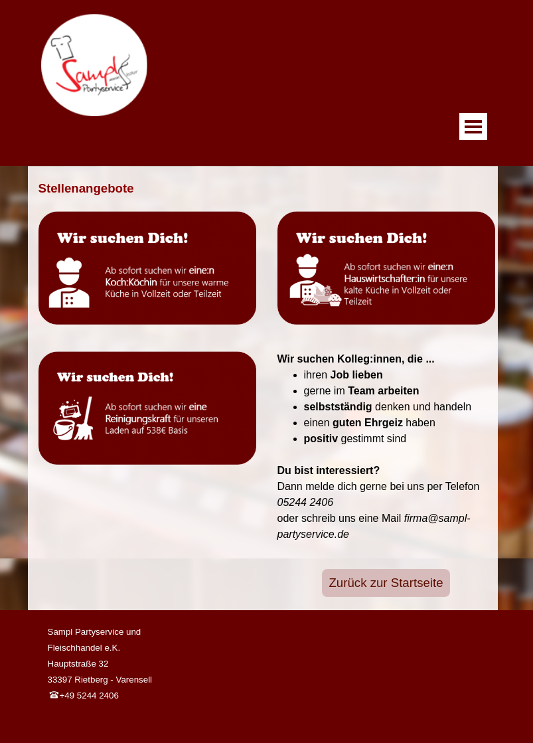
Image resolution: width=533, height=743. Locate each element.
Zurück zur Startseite (386, 583)
